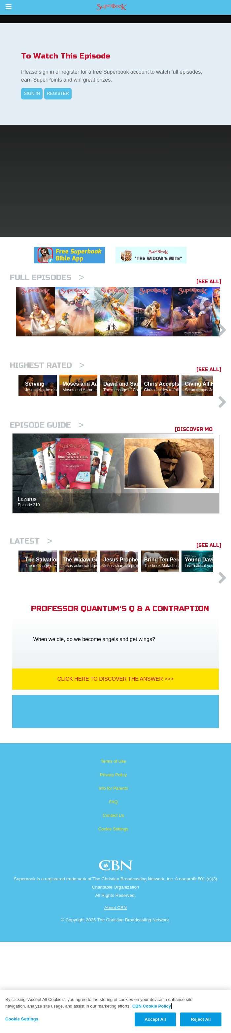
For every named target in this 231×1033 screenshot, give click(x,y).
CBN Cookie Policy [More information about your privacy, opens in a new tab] (151, 1006)
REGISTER (58, 93)
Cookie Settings (113, 920)
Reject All (201, 1019)
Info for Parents (113, 879)
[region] (115, 1011)
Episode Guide (46, 487)
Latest (31, 603)
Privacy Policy (113, 865)
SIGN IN (32, 93)
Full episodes (47, 277)
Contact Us (113, 906)
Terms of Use (113, 852)
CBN (117, 958)
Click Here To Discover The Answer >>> (115, 770)
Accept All (155, 1019)
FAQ (113, 893)
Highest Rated (47, 399)
